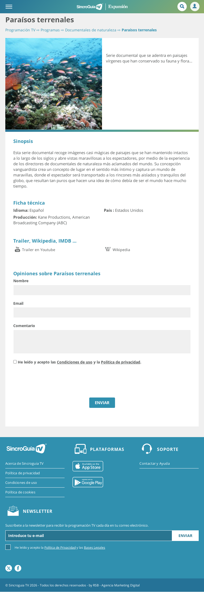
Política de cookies (20, 492)
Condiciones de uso (74, 362)
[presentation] (53, 381)
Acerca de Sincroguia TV (24, 463)
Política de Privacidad (60, 548)
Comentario (24, 325)
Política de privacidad (120, 362)
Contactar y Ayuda (154, 463)
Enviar (185, 535)
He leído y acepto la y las (60, 547)
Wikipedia (117, 249)
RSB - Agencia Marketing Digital (116, 585)
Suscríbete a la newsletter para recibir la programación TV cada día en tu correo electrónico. (76, 525)
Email (18, 303)
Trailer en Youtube (34, 249)
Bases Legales (94, 548)
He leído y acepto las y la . (79, 362)
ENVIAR (102, 402)
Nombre (20, 280)
